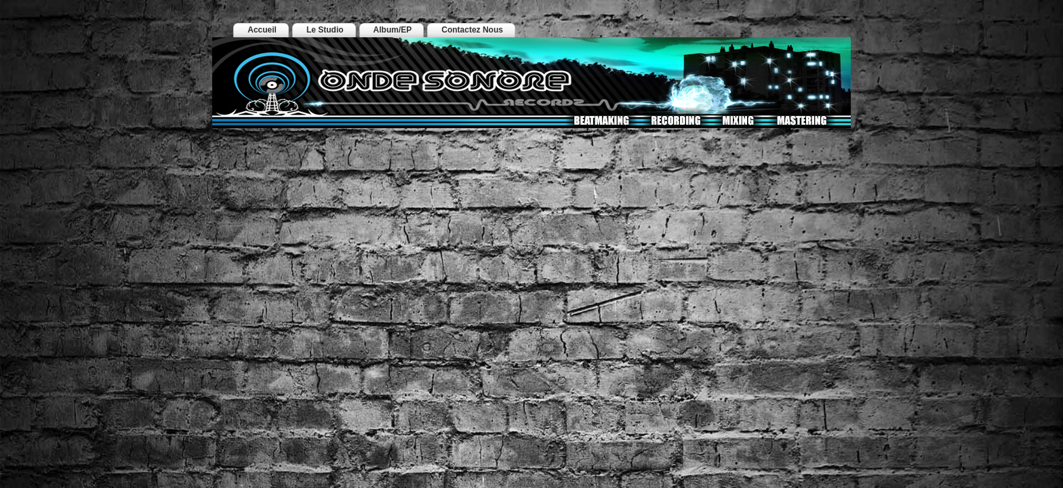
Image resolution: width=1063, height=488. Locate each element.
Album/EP (393, 30)
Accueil (262, 30)
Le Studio (325, 30)
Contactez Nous (472, 30)
